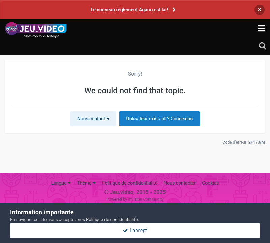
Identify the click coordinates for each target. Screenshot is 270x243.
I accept (135, 230)
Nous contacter (93, 119)
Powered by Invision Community (135, 199)
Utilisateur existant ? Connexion (159, 119)
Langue (60, 183)
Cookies (210, 183)
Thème (86, 183)
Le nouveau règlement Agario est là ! (129, 9)
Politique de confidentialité (129, 183)
